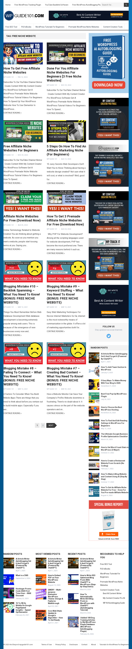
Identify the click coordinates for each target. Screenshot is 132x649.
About (93, 645)
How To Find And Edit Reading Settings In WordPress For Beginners (114, 423)
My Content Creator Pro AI (114, 598)
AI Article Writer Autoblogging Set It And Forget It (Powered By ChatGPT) (114, 356)
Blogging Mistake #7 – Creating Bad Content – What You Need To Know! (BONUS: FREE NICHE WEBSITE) (65, 376)
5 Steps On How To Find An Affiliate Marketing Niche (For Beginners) (66, 150)
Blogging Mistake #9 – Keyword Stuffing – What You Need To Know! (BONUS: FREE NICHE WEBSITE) (65, 294)
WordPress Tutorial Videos (17, 45)
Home (8, 5)
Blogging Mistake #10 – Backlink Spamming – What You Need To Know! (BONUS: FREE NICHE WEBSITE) (21, 294)
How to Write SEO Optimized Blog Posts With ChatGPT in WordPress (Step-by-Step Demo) (88, 581)
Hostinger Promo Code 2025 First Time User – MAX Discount (23, 592)
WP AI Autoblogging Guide (114, 603)
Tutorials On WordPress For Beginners (114, 645)
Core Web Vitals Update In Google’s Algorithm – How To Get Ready (55, 615)
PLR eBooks (26, 27)
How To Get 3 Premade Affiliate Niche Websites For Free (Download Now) (65, 220)
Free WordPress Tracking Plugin (28, 5)
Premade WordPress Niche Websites (83, 27)
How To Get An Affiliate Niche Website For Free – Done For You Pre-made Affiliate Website (114, 490)
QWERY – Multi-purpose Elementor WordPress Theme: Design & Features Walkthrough (55, 596)
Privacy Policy (60, 645)
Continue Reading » (12, 113)
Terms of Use (46, 645)
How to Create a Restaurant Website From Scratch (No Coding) (113, 463)
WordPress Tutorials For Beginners (49, 27)
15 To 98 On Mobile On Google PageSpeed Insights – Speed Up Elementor (24, 607)
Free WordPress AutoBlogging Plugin (87, 5)
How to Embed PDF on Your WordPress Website (54, 578)
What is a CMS (22, 575)
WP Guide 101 (8, 77)
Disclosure (73, 645)
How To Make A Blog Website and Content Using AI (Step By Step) (114, 476)
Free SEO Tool (11, 27)
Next (51, 425)
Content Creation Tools (113, 27)
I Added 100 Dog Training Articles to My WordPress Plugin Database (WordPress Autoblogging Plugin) (88, 624)
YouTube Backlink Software (56, 5)
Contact (84, 645)
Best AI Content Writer (112, 593)
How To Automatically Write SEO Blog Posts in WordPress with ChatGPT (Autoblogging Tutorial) (87, 602)
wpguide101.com (26, 645)
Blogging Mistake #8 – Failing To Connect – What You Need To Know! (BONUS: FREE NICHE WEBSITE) (22, 376)
